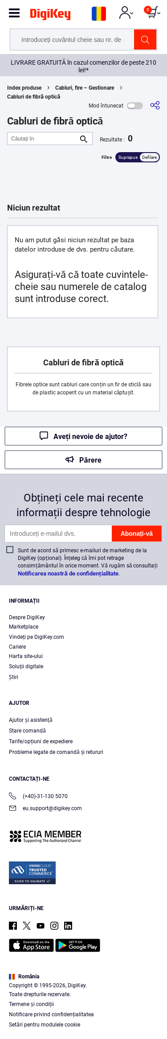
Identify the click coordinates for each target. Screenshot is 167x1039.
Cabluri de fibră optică (33, 97)
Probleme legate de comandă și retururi (56, 752)
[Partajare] (155, 105)
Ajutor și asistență (31, 720)
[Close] (156, 949)
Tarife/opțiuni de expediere (41, 741)
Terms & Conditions (56, 1006)
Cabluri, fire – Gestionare (84, 88)
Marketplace (23, 627)
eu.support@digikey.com (45, 809)
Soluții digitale (26, 666)
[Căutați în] (43, 138)
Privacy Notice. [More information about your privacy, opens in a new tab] (111, 1006)
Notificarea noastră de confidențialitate (68, 573)
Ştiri (13, 677)
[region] (83, 988)
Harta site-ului (26, 656)
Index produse (24, 88)
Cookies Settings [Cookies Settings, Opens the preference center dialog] (80, 1024)
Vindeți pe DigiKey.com (36, 637)
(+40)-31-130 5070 (38, 797)
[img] (50, 16)
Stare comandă (27, 731)
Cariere (17, 647)
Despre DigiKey (27, 617)
